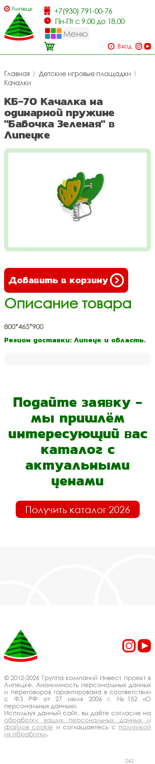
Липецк (22, 8)
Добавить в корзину (66, 280)
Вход (124, 46)
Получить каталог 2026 (77, 509)
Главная (17, 73)
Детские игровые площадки (85, 73)
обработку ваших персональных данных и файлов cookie (77, 723)
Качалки (17, 83)
